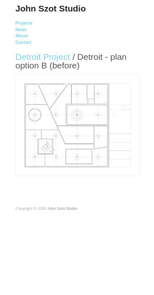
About (22, 36)
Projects (24, 23)
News (21, 29)
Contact (24, 42)
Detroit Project (43, 56)
